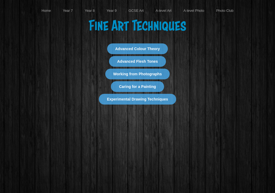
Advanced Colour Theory (137, 49)
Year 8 (90, 11)
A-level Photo (193, 11)
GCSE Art (136, 11)
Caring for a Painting (137, 86)
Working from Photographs (137, 74)
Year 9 (112, 11)
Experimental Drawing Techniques (137, 99)
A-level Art (163, 11)
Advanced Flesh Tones (137, 61)
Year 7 (68, 11)
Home (46, 11)
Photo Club (224, 11)
